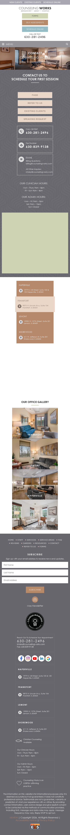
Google (48, 658)
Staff (20, 540)
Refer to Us (35, 103)
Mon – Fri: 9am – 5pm (33, 201)
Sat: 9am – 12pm (33, 204)
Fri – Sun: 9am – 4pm (34, 190)
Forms (35, 16)
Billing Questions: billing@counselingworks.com (39, 162)
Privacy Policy (47, 820)
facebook (21, 658)
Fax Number (44, 145)
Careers (27, 543)
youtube (35, 658)
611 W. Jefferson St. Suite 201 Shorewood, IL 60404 (36, 338)
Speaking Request (35, 119)
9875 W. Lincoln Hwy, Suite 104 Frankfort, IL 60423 (35, 306)
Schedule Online (52, 2)
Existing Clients (33, 2)
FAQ (60, 540)
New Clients (16, 2)
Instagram (28, 658)
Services (31, 540)
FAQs (35, 95)
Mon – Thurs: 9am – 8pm (33, 188)
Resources (41, 543)
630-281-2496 (35, 37)
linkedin (41, 658)
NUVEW (14, 817)
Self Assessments (35, 22)
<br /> (35, 242)
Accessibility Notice (26, 820)
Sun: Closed (34, 207)
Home (11, 540)
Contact (54, 543)
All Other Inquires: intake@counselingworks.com (39, 170)
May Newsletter (35, 605)
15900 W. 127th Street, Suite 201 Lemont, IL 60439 (37, 322)
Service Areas (47, 540)
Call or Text (39, 131)
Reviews (15, 543)
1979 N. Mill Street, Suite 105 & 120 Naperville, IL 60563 (36, 291)
